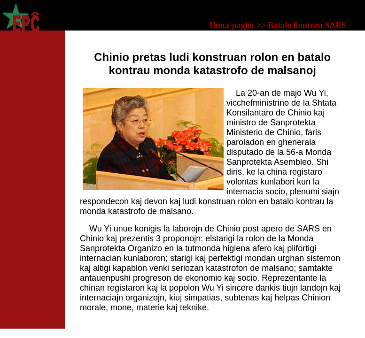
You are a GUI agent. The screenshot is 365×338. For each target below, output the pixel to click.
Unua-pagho (232, 25)
